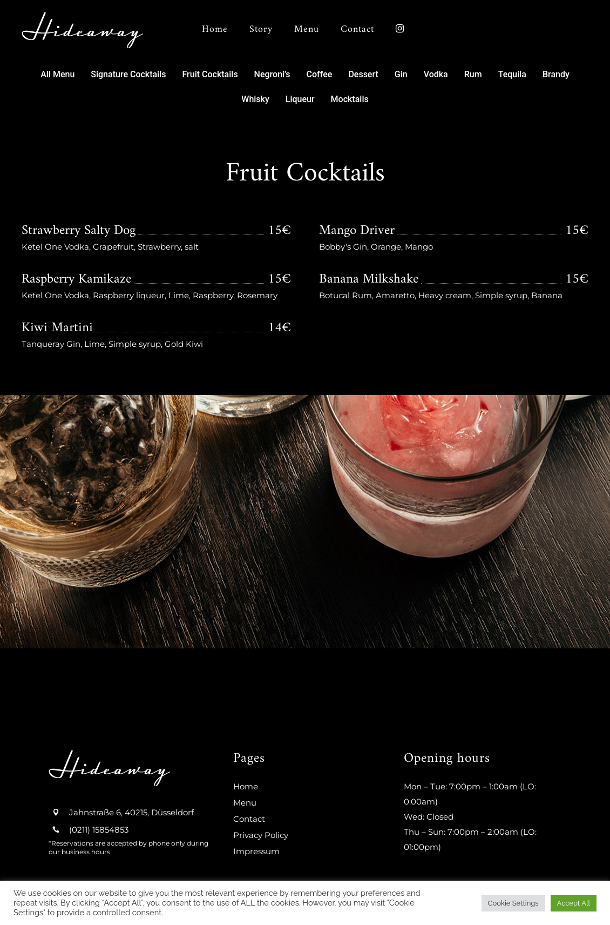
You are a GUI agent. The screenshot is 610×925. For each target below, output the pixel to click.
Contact (249, 819)
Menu (244, 802)
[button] (57, 74)
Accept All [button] (573, 903)
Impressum (256, 851)
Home (245, 786)
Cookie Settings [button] (513, 903)
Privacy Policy (260, 835)
